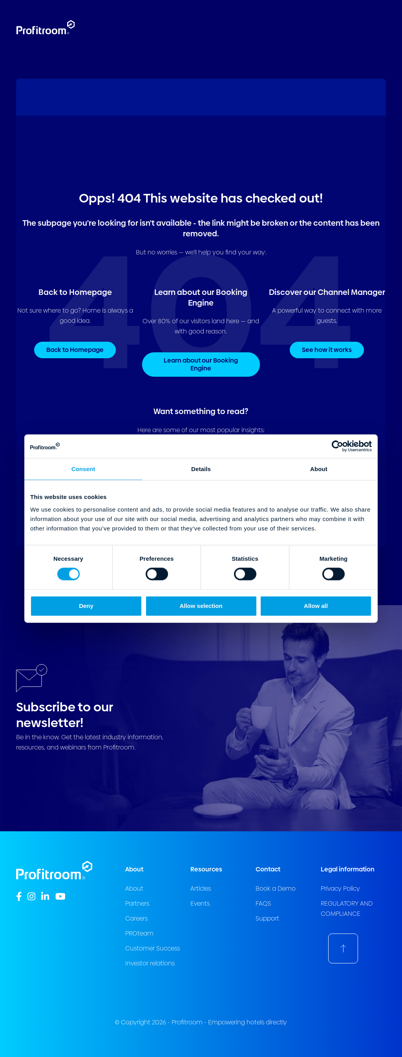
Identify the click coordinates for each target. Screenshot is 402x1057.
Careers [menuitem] (136, 918)
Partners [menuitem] (137, 903)
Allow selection (200, 605)
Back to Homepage (75, 349)
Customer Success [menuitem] (152, 948)
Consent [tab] (83, 469)
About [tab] (318, 469)
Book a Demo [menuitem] (276, 888)
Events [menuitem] (200, 903)
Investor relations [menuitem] (150, 963)
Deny (86, 605)
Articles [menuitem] (200, 888)
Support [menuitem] (267, 918)
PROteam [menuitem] (139, 933)
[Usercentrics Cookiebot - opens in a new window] (337, 446)
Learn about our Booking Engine (201, 364)
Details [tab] (201, 469)
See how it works (327, 349)
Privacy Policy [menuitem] (340, 888)
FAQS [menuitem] (263, 903)
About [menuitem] (134, 888)
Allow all (316, 605)
